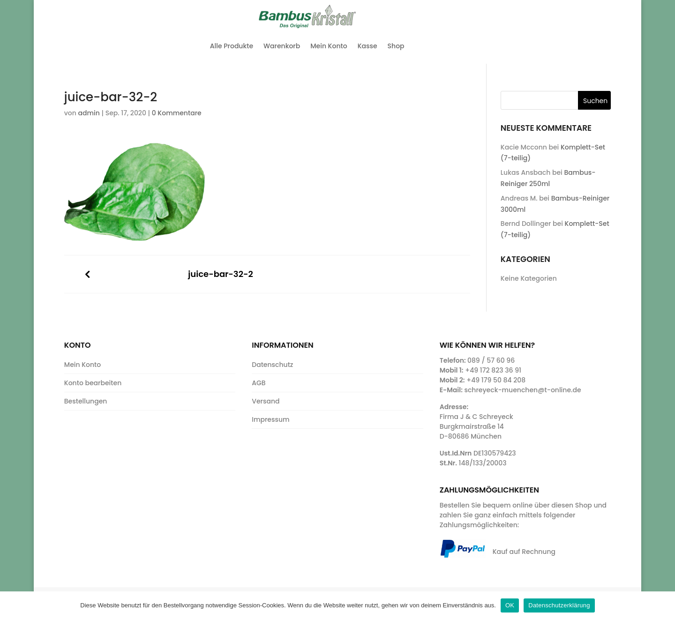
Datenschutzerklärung (559, 605)
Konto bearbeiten (92, 383)
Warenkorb (281, 46)
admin (89, 113)
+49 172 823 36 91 (493, 370)
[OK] (663, 605)
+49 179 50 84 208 (495, 380)
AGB (258, 383)
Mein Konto (328, 46)
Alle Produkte (231, 46)
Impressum (270, 419)
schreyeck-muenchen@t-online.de (522, 390)
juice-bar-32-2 (220, 274)
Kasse (367, 46)
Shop (396, 46)
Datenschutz (272, 364)
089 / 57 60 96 (491, 360)
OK (509, 605)
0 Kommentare (177, 113)
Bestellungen (85, 401)
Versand (265, 401)
